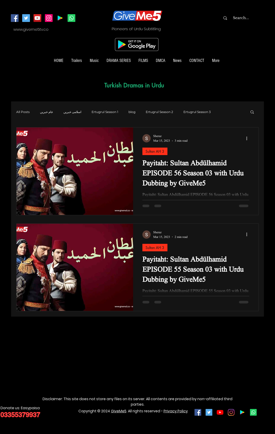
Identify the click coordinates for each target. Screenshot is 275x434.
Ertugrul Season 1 (105, 112)
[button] (252, 112)
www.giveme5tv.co (30, 29)
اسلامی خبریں (72, 112)
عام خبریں (46, 112)
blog (131, 112)
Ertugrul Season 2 (159, 112)
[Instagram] (49, 18)
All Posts (23, 112)
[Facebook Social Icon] (198, 412)
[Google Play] (242, 412)
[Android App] (60, 18)
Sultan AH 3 (154, 151)
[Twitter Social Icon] (209, 412)
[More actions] (248, 138)
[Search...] (251, 18)
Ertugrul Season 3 (197, 112)
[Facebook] (15, 18)
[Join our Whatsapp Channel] (71, 18)
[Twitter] (26, 18)
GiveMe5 (118, 411)
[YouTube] (37, 18)
